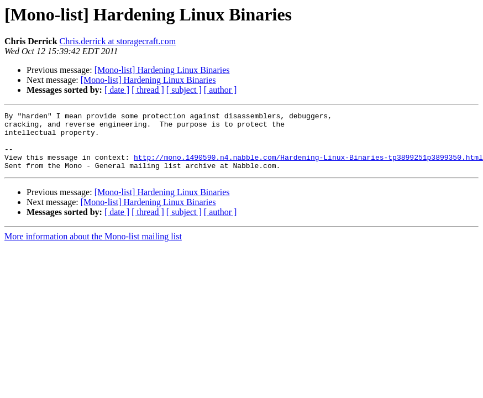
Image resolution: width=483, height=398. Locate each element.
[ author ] (220, 90)
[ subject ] (184, 90)
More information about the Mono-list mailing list (93, 248)
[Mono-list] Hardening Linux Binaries (162, 70)
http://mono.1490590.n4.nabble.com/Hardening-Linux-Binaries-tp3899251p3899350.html (308, 167)
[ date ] (116, 90)
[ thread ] (148, 90)
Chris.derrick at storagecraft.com (118, 41)
